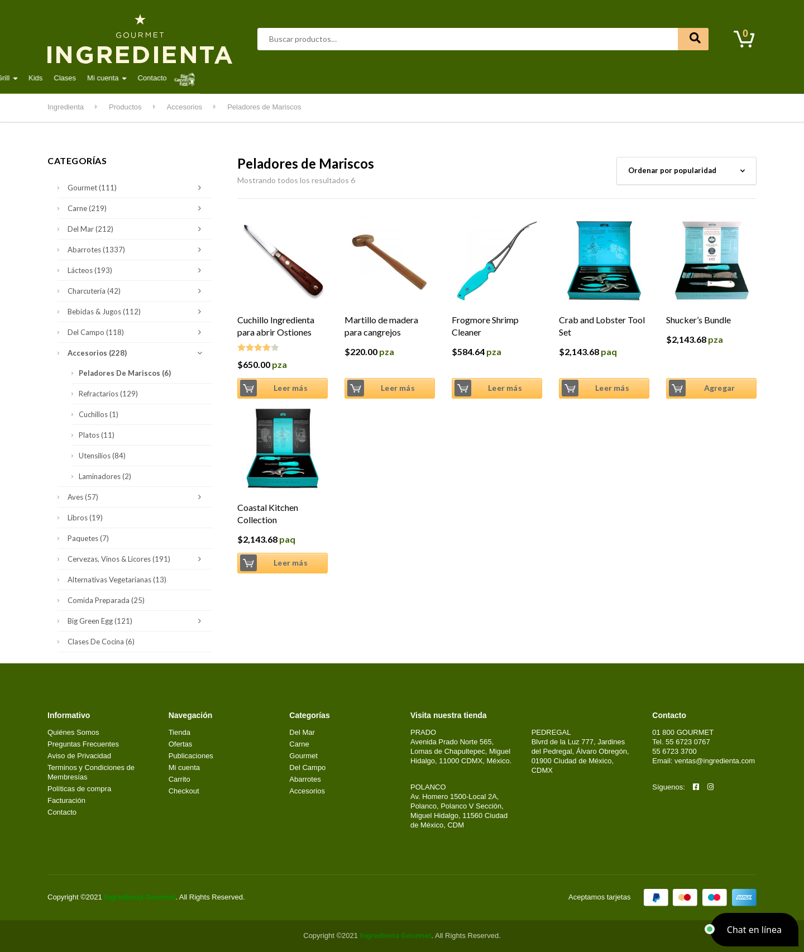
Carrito (179, 779)
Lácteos (350, 78)
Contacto (625, 78)
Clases (538, 78)
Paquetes (88, 538)
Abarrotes (137, 78)
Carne (217, 78)
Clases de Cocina (101, 641)
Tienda (179, 732)
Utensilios (102, 455)
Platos (96, 434)
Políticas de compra (79, 788)
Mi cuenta (576, 78)
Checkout (184, 791)
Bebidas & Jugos (137, 311)
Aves (180, 78)
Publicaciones (191, 756)
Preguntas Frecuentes (83, 744)
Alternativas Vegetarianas (117, 579)
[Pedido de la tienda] (686, 171)
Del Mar (258, 78)
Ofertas (181, 744)
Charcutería (137, 290)
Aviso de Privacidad (79, 756)
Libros (85, 517)
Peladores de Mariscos (125, 373)
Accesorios (137, 352)
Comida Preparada (106, 600)
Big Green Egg (137, 620)
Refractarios (108, 393)
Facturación (66, 800)
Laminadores (105, 476)
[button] (754, 929)
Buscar (693, 39)
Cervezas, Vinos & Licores (137, 558)
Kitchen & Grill (460, 78)
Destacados (83, 78)
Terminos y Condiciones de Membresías (91, 772)
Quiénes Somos (73, 732)
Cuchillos (98, 414)
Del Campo (400, 78)
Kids (509, 78)
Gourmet (304, 78)
